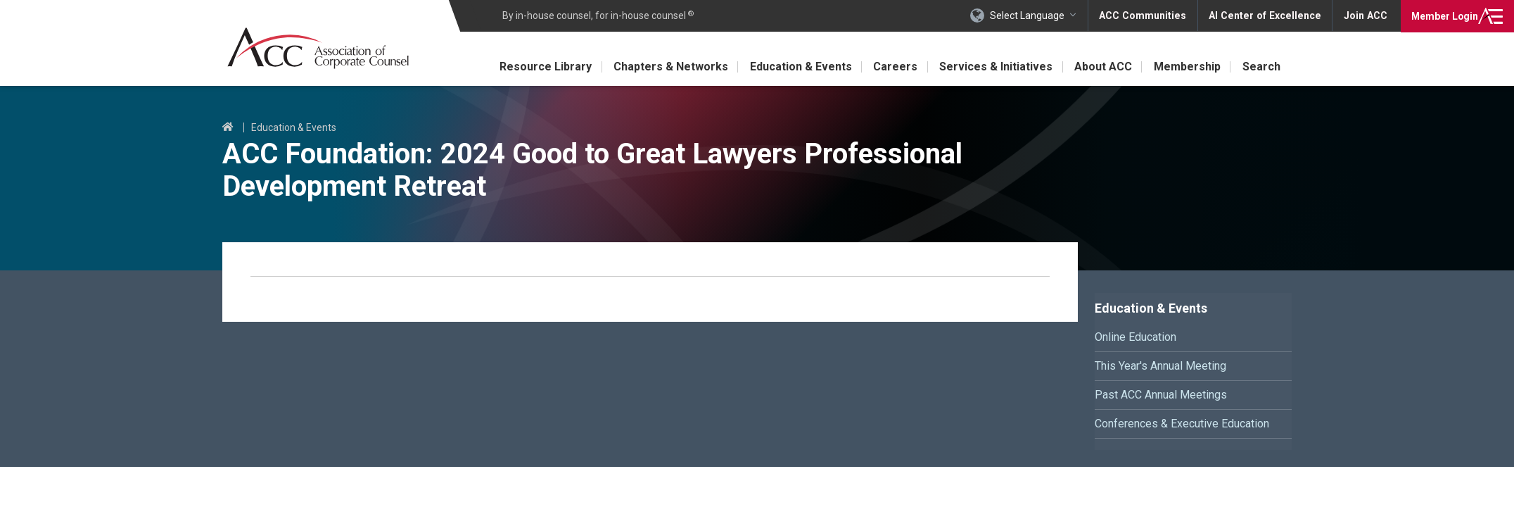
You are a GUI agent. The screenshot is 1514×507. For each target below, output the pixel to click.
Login (1443, 15)
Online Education (1135, 337)
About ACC (1102, 66)
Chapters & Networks (666, 66)
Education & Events (797, 66)
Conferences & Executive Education (1182, 423)
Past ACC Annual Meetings (1161, 394)
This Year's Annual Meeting (1160, 366)
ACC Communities (1147, 15)
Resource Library (540, 66)
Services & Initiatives (993, 66)
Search (1261, 66)
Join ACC (1365, 15)
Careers (892, 66)
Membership (1186, 66)
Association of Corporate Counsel (319, 48)
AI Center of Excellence (1267, 15)
